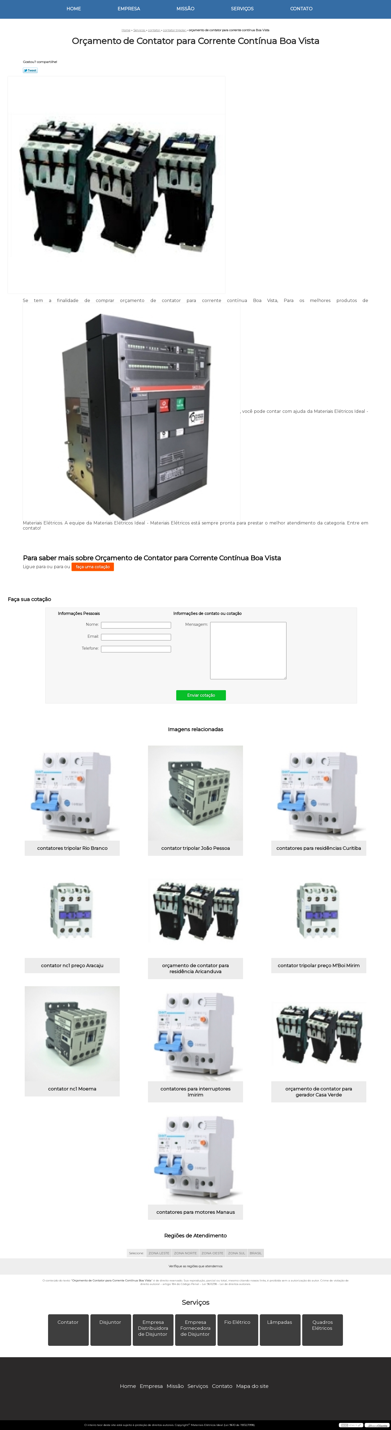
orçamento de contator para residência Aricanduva (195, 968)
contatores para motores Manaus (195, 1212)
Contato (301, 8)
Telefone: (126, 649)
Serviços (242, 8)
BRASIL (256, 1253)
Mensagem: (235, 650)
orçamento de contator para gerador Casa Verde (318, 1092)
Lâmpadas (280, 1322)
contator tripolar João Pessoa (195, 848)
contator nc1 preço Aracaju (72, 965)
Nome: (128, 625)
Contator (69, 1322)
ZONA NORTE (185, 1253)
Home (74, 8)
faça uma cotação (93, 566)
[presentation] (92, 668)
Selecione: (136, 1253)
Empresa (129, 8)
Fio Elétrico (237, 1322)
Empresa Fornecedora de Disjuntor (195, 1328)
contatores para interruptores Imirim (195, 1092)
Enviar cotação (201, 695)
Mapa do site (252, 1386)
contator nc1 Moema (72, 1089)
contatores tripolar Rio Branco (72, 848)
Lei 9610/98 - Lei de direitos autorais (226, 1284)
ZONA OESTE (212, 1253)
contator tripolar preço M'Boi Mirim (319, 965)
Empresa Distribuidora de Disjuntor (153, 1328)
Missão (185, 8)
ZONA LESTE (159, 1253)
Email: (129, 637)
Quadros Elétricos (322, 1325)
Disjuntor (110, 1322)
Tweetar (30, 70)
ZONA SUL (236, 1253)
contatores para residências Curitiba (318, 848)
